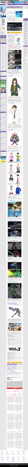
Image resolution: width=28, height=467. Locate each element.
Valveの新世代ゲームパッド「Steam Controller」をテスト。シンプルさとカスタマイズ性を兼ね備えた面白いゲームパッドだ (18, 420)
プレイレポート (13, 452)
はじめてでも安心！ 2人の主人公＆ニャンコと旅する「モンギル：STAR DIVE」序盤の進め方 (3, 110)
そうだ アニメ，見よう (3, 56)
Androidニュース (13, 458)
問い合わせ (8, 0)
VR (14, 4)
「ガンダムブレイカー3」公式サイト (15, 32)
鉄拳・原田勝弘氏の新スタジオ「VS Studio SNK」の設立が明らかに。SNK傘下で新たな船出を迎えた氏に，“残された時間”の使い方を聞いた (10, 439)
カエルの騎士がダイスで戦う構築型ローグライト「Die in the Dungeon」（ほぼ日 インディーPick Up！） (10, 410)
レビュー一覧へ (20, 430)
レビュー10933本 (2, 3)
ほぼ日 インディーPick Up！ (4, 54)
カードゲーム (24, 459)
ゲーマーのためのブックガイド (4, 57)
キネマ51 (2, 68)
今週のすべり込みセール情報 (4, 52)
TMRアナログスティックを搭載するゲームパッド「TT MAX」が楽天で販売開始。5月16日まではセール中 (26, 33)
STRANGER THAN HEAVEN (25, 50)
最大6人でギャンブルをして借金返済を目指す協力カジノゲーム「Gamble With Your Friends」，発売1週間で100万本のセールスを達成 (26, 24)
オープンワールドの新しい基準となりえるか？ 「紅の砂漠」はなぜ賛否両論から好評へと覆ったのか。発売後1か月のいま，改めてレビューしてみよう (3, 118)
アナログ (21, 4)
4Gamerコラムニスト (3, 62)
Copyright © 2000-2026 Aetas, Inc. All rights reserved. (14, 466)
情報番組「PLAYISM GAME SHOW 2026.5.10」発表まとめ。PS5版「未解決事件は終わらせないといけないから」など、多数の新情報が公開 (26, 31)
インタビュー (2, 453)
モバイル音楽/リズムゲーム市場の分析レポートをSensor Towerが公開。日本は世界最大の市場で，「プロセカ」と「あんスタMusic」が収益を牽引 (26, 22)
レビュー (2, 33)
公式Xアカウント (3, 0)
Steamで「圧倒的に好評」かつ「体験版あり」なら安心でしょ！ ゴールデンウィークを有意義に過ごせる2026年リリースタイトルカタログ (3, 104)
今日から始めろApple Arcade (4, 59)
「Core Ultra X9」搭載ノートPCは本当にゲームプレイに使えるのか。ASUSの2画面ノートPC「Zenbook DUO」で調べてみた (10, 420)
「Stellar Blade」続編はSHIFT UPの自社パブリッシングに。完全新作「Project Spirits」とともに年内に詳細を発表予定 (26, 26)
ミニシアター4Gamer (3, 64)
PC (2, 4)
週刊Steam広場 (3, 53)
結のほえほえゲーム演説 (3, 58)
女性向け (12, 4)
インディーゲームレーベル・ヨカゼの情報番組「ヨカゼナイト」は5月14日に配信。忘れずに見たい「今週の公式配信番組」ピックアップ (18, 403)
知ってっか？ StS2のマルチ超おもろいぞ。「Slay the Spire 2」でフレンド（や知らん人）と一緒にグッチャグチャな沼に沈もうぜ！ (3, 124)
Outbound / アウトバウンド (25, 56)
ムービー (2, 454)
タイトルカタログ (8, 454)
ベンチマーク (18, 460)
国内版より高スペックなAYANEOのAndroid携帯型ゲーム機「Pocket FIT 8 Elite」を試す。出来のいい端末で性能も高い (18, 428)
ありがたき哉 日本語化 (3, 66)
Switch (8, 4)
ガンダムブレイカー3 (3, 23)
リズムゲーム (24, 460)
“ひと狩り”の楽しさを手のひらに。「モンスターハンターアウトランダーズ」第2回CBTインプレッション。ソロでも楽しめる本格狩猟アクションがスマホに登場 (26, 38)
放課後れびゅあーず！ (3, 69)
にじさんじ (25, 62)
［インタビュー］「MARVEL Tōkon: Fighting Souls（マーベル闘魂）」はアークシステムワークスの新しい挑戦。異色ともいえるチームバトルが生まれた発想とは (3, 137)
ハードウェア (17, 4)
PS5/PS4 (6, 4)
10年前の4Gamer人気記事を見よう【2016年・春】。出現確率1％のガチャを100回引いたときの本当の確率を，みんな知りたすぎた (3, 98)
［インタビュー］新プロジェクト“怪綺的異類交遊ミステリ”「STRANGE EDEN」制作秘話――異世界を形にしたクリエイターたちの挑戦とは (3, 143)
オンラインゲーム (2, 451)
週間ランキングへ (26, 44)
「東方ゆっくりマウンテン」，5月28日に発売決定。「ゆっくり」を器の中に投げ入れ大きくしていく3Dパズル (26, 40)
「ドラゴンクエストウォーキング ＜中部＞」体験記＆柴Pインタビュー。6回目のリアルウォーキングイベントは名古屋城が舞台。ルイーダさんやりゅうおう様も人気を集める (3, 150)
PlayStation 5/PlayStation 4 (3, 78)
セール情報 (13, 459)
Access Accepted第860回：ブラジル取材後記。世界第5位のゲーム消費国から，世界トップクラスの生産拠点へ (18, 410)
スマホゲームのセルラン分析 (4, 51)
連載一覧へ (5, 70)
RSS (0, 0)
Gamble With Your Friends (25, 59)
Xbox (4, 4)
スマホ (10, 4)
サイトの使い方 (6, 0)
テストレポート (18, 458)
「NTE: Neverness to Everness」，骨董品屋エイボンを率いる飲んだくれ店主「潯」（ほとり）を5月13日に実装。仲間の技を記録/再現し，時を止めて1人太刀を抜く (26, 43)
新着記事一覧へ (20, 392)
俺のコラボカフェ (3, 60)
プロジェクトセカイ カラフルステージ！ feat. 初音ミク (25, 53)
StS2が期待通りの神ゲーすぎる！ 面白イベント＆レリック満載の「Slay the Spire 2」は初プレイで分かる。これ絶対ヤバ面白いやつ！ (3, 130)
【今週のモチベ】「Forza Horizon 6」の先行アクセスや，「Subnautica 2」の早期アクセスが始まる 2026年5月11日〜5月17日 (25, 36)
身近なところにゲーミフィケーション (4, 67)
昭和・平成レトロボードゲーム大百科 (4, 61)
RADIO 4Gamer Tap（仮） (3, 55)
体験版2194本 (5, 3)
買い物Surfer (3, 65)
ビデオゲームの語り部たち (4, 63)
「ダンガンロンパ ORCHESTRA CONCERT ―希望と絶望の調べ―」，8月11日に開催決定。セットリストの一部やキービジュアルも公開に (26, 29)
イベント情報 (24, 458)
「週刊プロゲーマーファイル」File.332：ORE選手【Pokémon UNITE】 (10, 402)
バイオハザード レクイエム (25, 47)
